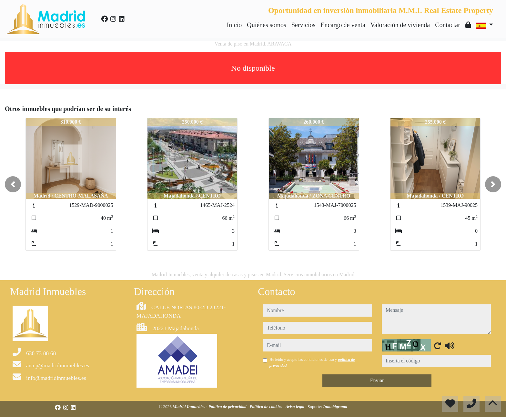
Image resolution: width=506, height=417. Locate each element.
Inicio (234, 24)
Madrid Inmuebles (189, 406)
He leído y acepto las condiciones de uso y (312, 362)
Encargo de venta (342, 24)
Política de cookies (266, 406)
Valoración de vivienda (400, 24)
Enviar (377, 380)
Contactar (447, 24)
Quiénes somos (266, 24)
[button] (13, 184)
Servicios (303, 24)
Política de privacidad (228, 406)
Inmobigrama (335, 406)
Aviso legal (296, 406)
